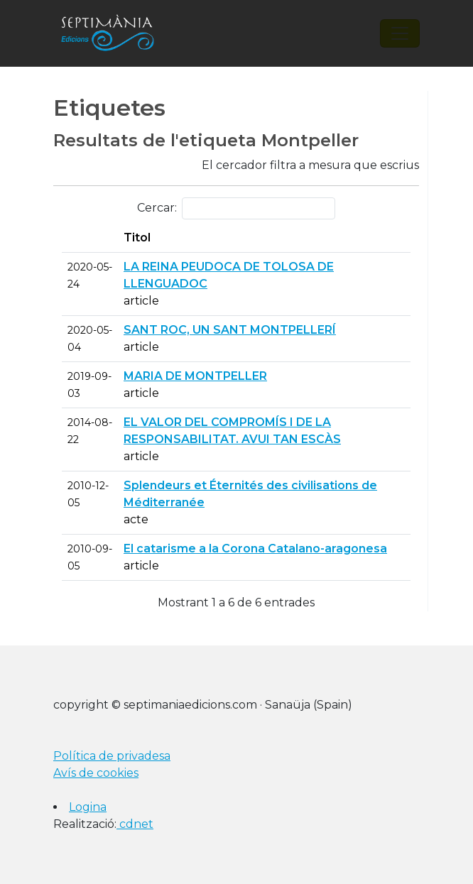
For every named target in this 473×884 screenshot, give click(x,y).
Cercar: (236, 208)
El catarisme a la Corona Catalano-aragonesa (255, 548)
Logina (88, 807)
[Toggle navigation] (400, 33)
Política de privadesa (111, 756)
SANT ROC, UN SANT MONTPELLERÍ (230, 330)
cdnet (134, 824)
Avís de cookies (95, 773)
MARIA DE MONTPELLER (195, 376)
